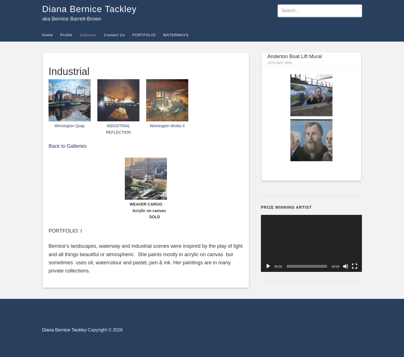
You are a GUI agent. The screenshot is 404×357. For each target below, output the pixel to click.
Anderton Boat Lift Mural (294, 56)
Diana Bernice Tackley (89, 9)
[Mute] (345, 266)
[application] (311, 243)
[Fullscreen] (354, 266)
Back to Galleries (68, 146)
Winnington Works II (167, 126)
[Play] (268, 266)
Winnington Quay (69, 126)
